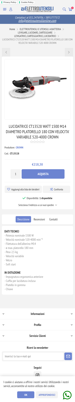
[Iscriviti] (33, 356)
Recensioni (39, 219)
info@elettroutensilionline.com (37, 20)
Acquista (43, 174)
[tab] (23, 219)
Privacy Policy (9, 2)
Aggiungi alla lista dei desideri (25, 189)
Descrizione (23, 219)
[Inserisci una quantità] (15, 174)
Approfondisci (47, 395)
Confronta (58, 189)
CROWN (19, 147)
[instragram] (37, 375)
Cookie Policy (27, 2)
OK (25, 395)
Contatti (53, 219)
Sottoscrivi (68, 356)
